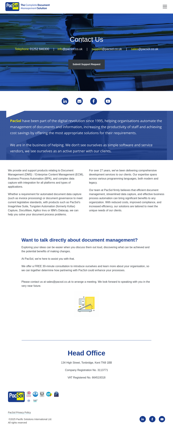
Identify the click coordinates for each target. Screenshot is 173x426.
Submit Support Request (86, 64)
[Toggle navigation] (165, 6)
